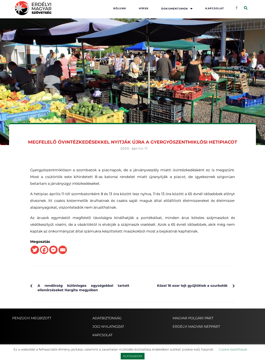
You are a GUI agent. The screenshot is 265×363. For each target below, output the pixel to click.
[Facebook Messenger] (53, 250)
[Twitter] (35, 250)
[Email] (62, 250)
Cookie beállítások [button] (233, 349)
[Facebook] (44, 250)
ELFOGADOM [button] (132, 356)
